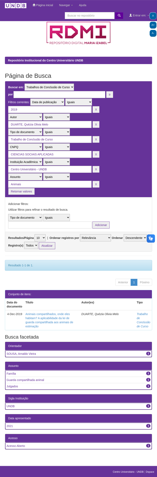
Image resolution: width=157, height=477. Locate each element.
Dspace (150, 471)
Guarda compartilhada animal (25, 380)
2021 (10, 426)
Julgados (12, 386)
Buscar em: (16, 87)
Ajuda (82, 5)
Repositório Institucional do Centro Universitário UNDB (45, 60)
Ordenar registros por (64, 238)
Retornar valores (21, 191)
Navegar (66, 5)
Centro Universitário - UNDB (128, 471)
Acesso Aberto (16, 446)
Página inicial (43, 5)
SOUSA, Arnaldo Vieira (21, 353)
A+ (153, 25)
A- (153, 33)
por (10, 94)
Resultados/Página (21, 238)
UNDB (11, 406)
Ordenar (117, 238)
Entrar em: (139, 15)
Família (11, 373)
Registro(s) (15, 245)
